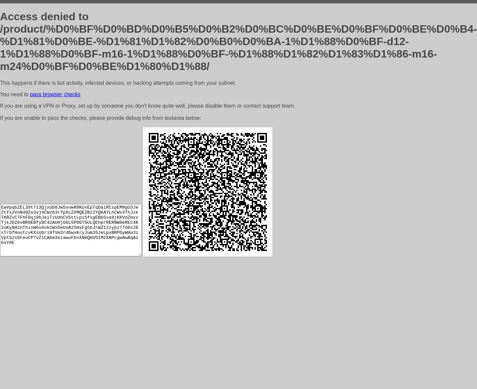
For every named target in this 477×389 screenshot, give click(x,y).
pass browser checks (55, 94)
